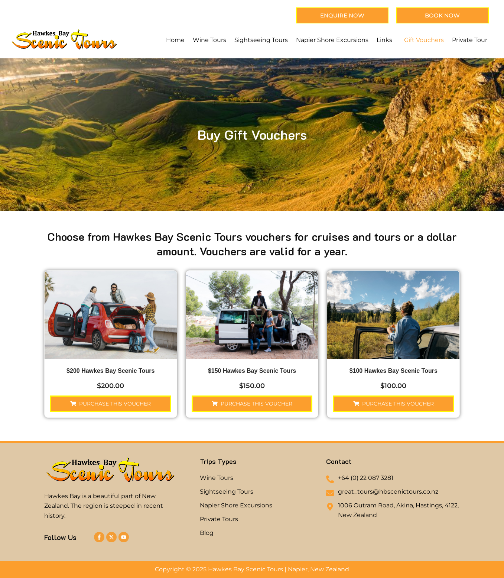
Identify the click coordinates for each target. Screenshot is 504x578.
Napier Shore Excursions (332, 39)
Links (384, 39)
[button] (386, 40)
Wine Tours (209, 39)
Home (175, 39)
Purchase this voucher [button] (115, 403)
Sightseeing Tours (261, 39)
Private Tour (469, 39)
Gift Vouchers (424, 39)
